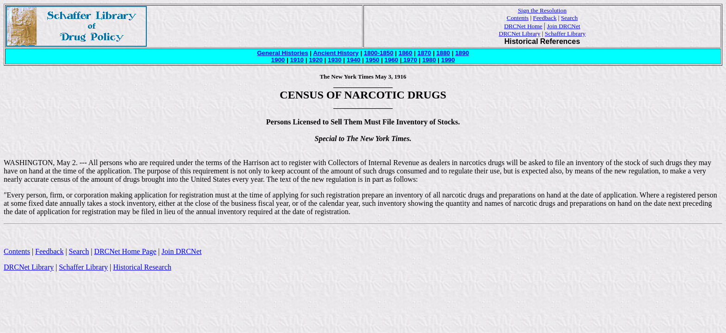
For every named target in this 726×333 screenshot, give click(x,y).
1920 (316, 59)
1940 (354, 59)
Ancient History (336, 52)
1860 (406, 52)
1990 (448, 59)
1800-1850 (379, 52)
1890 (462, 52)
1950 (373, 59)
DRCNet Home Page (125, 251)
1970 (409, 59)
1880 (443, 52)
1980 (429, 59)
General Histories (282, 52)
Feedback (545, 17)
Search (569, 17)
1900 (278, 59)
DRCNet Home (523, 26)
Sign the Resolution (542, 10)
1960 (391, 59)
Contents (517, 17)
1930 (335, 59)
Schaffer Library (565, 33)
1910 (297, 59)
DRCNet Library (519, 33)
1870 (425, 52)
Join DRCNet (563, 26)
